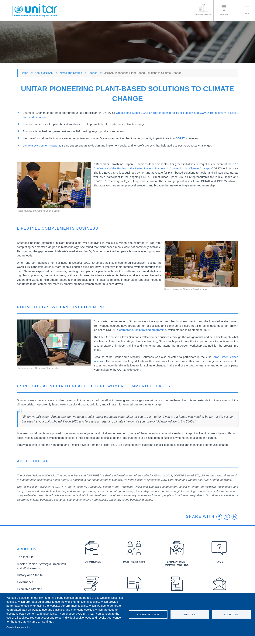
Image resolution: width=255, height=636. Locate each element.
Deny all (190, 614)
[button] (54, 185)
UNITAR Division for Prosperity (42, 145)
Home (24, 72)
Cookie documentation (18, 627)
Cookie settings (148, 614)
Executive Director (27, 587)
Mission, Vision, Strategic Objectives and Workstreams (40, 567)
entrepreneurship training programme (142, 329)
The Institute (24, 558)
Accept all (231, 614)
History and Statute (28, 575)
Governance (24, 581)
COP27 (180, 138)
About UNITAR (44, 72)
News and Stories (71, 72)
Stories (92, 72)
